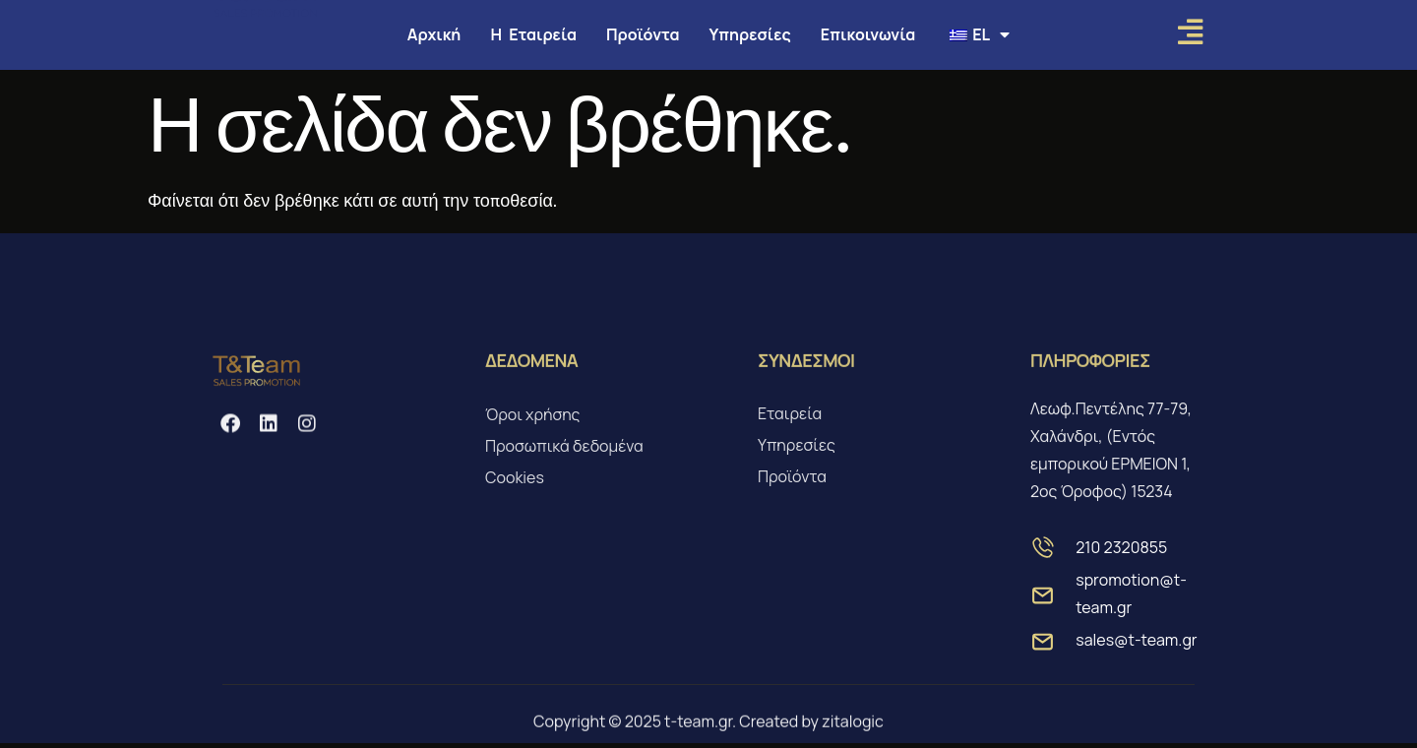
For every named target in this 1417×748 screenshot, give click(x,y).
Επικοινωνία (868, 34)
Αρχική (434, 34)
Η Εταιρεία (533, 34)
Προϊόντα (642, 34)
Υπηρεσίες (750, 34)
